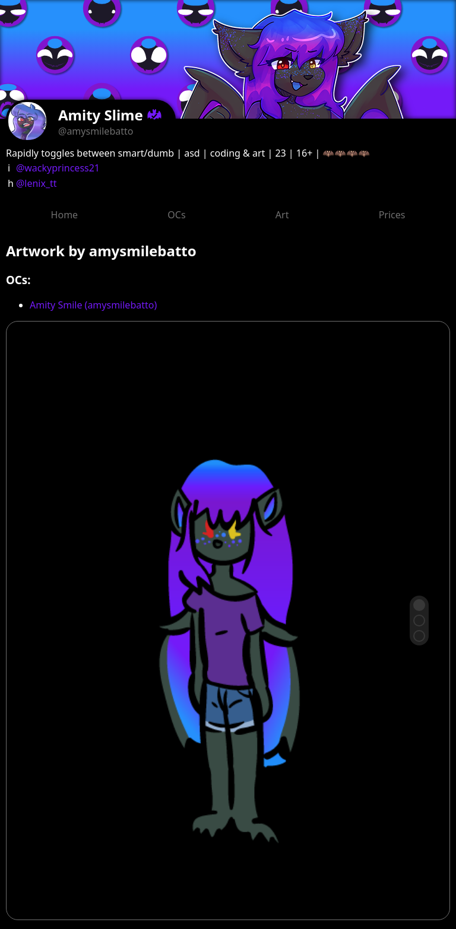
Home (64, 214)
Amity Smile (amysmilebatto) (93, 304)
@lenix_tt (36, 183)
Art (282, 214)
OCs (176, 214)
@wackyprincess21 (58, 167)
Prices (392, 214)
